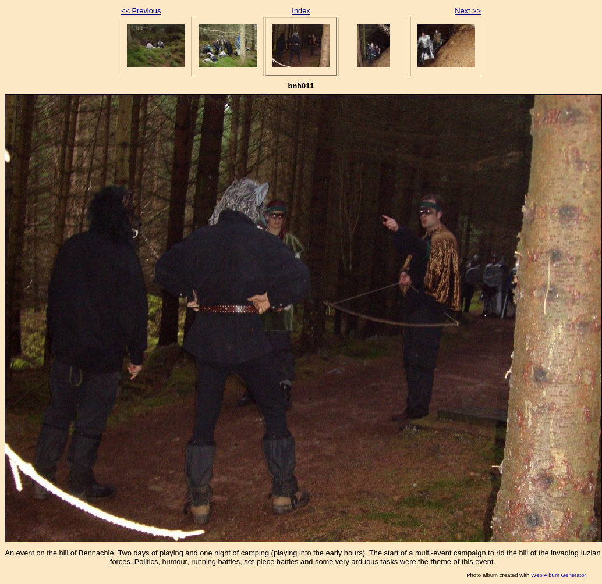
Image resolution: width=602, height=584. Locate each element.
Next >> (468, 10)
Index (301, 10)
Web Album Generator (558, 575)
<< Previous (141, 10)
